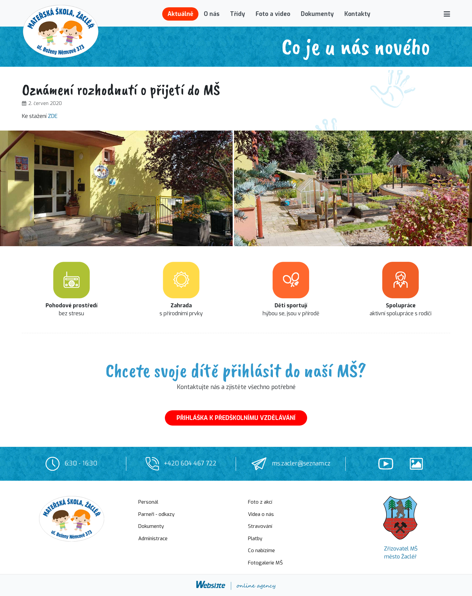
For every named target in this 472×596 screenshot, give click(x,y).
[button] (447, 14)
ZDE (53, 116)
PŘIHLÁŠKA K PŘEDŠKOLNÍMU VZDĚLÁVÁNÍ (236, 418)
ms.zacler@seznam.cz (301, 463)
